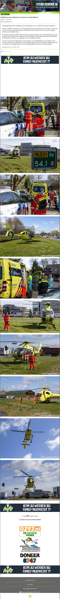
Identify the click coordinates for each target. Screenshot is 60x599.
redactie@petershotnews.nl (30, 588)
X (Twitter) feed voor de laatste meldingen (30, 519)
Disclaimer (30, 584)
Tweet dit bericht (7, 51)
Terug (58, 502)
